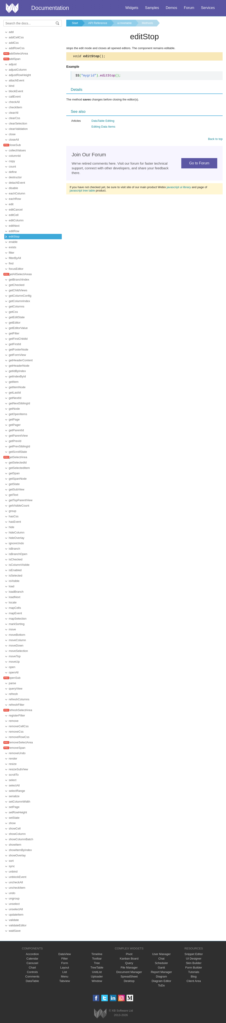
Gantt (161, 967)
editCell (13, 215)
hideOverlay (16, 538)
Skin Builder (193, 963)
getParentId (16, 430)
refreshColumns (19, 699)
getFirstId (15, 344)
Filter (64, 958)
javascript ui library (179, 187)
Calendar (32, 958)
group (12, 511)
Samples (152, 8)
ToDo (161, 985)
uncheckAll (16, 882)
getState (14, 484)
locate (13, 602)
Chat (161, 958)
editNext (14, 225)
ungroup (14, 898)
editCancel (15, 209)
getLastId (15, 392)
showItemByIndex (20, 850)
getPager (15, 425)
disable (13, 188)
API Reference (97, 23)
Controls (32, 972)
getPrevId (15, 441)
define (13, 172)
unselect (14, 903)
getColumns (16, 306)
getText (13, 494)
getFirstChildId (18, 338)
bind (11, 85)
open (12, 667)
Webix (100, 1013)
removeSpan (17, 747)
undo (12, 893)
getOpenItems (18, 414)
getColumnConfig (20, 295)
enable (13, 242)
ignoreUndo (16, 543)
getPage (14, 419)
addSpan (14, 59)
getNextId (15, 398)
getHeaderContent (21, 360)
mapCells (15, 607)
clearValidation (18, 129)
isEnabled (15, 570)
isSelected (15, 575)
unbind (13, 871)
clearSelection (18, 123)
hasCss (13, 516)
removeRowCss (19, 737)
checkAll (14, 102)
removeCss (16, 731)
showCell (15, 828)
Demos (171, 8)
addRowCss (16, 48)
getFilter (14, 333)
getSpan (14, 473)
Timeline (96, 954)
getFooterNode (18, 349)
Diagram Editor (161, 981)
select (12, 780)
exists (12, 247)
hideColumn (16, 532)
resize (13, 764)
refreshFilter (16, 704)
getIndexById (17, 376)
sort (11, 860)
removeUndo (17, 753)
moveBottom (17, 634)
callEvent (15, 96)
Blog (194, 976)
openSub (14, 677)
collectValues (17, 150)
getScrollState (18, 451)
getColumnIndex (19, 301)
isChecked (15, 559)
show (12, 823)
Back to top (215, 139)
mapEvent (15, 613)
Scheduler (161, 963)
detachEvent (17, 182)
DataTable (32, 981)
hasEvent (15, 521)
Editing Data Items (103, 127)
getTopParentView (20, 500)
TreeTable (97, 967)
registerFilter (17, 715)
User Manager (161, 954)
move (12, 629)
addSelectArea (18, 53)
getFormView (17, 355)
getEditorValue (18, 328)
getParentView (18, 435)
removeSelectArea (21, 742)
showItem (15, 844)
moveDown (16, 645)
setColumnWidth (19, 801)
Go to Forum (199, 164)
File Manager (129, 967)
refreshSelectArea (20, 710)
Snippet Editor (193, 954)
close (12, 134)
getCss (13, 311)
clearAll (13, 112)
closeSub (15, 145)
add (11, 32)
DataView (64, 954)
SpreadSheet (129, 976)
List (64, 972)
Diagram (161, 976)
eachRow (15, 198)
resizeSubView (18, 769)
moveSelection (18, 651)
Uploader (97, 976)
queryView (15, 688)
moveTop (15, 656)
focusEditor (16, 268)
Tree (97, 963)
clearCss (14, 118)
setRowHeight (18, 812)
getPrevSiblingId (19, 446)
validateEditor (18, 925)
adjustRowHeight (20, 75)
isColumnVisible (19, 564)
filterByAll (15, 258)
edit (11, 204)
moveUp (14, 661)
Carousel (32, 963)
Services (208, 8)
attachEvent (16, 80)
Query (129, 963)
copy (12, 161)
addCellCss (16, 37)
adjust (13, 64)
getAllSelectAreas (20, 274)
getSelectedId (18, 462)
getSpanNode (18, 478)
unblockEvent (17, 877)
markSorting (16, 624)
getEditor (14, 322)
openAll (13, 672)
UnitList (97, 972)
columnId (15, 155)
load (11, 586)
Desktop (129, 981)
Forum (189, 8)
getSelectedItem (19, 468)
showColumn (17, 834)
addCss (14, 42)
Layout (64, 967)
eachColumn (17, 193)
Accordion (32, 954)
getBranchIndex (19, 279)
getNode (14, 408)
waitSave (15, 930)
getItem (13, 381)
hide (11, 527)
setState (14, 817)
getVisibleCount (19, 505)
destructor (15, 177)
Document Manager (129, 972)
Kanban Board (129, 958)
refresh (13, 694)
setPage (14, 807)
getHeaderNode (19, 365)
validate (14, 920)
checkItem (15, 107)
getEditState (17, 317)
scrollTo (14, 774)
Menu (64, 976)
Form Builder (193, 967)
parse (12, 683)
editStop (14, 236)
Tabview (64, 981)
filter (11, 252)
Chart (32, 967)
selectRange (17, 790)
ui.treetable (124, 23)
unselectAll (16, 909)
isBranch (14, 548)
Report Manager (161, 972)
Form (64, 963)
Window (97, 981)
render (13, 758)
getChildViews (18, 290)
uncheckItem (17, 887)
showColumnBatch (21, 839)
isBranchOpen (18, 554)
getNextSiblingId (19, 403)
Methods (147, 23)
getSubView (16, 489)
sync (12, 866)
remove (13, 721)
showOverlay (17, 855)
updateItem (16, 914)
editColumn (16, 220)
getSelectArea (18, 457)
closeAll (14, 139)
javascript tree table (82, 191)
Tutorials (193, 972)
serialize (14, 796)
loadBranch (16, 591)
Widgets (131, 8)
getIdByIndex (17, 371)
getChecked (16, 285)
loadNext (14, 597)
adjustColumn (18, 69)
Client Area (193, 981)
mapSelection (18, 618)
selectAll (14, 785)
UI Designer (194, 958)
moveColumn (17, 640)
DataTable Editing (102, 121)
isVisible (14, 581)
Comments (32, 976)
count (12, 166)
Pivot (129, 954)
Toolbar (97, 958)
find (11, 263)
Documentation (50, 8)
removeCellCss (19, 726)
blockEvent (16, 91)
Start (75, 23)
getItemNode (17, 387)
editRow (14, 231)
